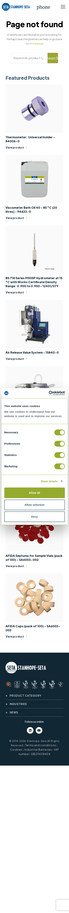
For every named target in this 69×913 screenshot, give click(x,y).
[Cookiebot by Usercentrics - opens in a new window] (49, 393)
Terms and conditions (40, 745)
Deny (34, 516)
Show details (49, 481)
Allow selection (34, 504)
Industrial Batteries (38, 749)
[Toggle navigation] (63, 7)
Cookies (16, 749)
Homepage (36, 43)
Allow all (34, 492)
